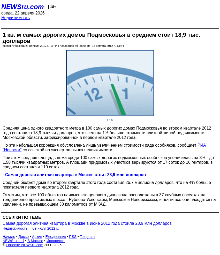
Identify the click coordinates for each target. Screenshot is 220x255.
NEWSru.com (22, 7)
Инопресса (56, 241)
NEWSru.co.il (13, 241)
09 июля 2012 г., (46, 228)
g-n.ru (110, 119)
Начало (9, 237)
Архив (37, 237)
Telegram (87, 237)
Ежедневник (55, 237)
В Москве (35, 241)
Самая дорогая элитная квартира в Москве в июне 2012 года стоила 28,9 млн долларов (87, 223)
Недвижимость (15, 18)
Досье (23, 237)
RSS (73, 237)
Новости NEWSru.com (24, 245)
